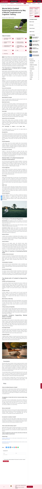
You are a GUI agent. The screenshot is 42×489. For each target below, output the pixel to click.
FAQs (17, 50)
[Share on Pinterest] (16, 447)
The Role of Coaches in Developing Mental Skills (20, 42)
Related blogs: (6, 53)
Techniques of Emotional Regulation (7, 42)
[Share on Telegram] (14, 447)
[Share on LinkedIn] (10, 447)
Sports (5, 5)
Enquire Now (31, 486)
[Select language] (24, 1)
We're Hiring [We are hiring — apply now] (29, 1)
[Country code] (31, 12)
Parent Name (31, 8)
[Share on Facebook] (6, 447)
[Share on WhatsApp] (18, 447)
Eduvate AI (39, 1)
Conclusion (5, 50)
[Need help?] (41, 386)
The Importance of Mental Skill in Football (7, 38)
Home (2, 5)
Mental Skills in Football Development (20, 38)
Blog (3, 5)
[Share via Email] (12, 447)
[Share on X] (8, 447)
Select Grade (31, 15)
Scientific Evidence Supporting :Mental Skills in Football (20, 46)
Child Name (36, 8)
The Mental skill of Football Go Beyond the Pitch (7, 46)
